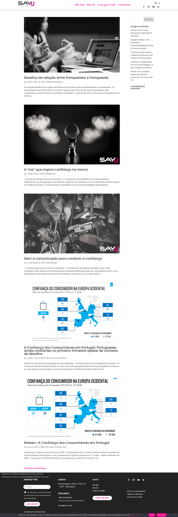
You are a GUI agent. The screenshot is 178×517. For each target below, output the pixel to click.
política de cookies (135, 515)
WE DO (95, 488)
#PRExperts (50, 174)
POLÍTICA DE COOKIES (134, 497)
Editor (30, 82)
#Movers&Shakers (55, 82)
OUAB (30, 174)
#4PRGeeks (52, 263)
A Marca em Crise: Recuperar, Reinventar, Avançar (142, 33)
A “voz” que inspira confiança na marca (56, 169)
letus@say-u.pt (65, 505)
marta (30, 447)
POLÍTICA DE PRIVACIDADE (136, 491)
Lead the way (102, 498)
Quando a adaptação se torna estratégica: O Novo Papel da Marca (142, 64)
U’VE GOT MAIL (99, 491)
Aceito (152, 515)
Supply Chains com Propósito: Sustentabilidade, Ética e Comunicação (142, 44)
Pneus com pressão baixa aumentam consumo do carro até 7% (142, 76)
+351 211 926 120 (65, 497)
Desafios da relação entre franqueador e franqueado (66, 78)
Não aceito (161, 515)
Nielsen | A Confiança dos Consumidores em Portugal (66, 443)
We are (79, 5)
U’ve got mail (106, 5)
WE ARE (96, 485)
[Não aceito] (175, 515)
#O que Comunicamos (56, 358)
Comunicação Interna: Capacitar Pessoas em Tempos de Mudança (142, 55)
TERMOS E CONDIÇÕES (135, 494)
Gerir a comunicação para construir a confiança (63, 258)
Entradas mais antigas (35, 468)
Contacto (124, 5)
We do (91, 5)
